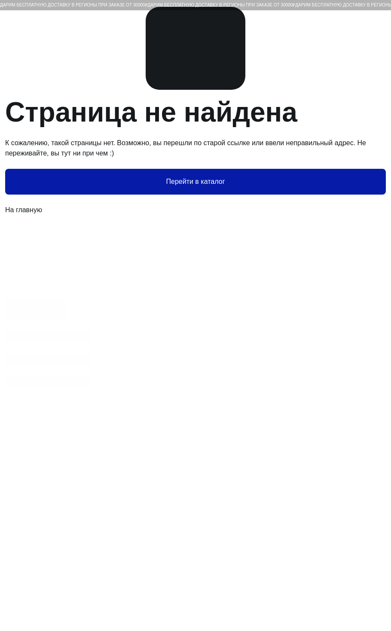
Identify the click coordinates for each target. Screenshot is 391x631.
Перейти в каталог (195, 181)
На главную (195, 210)
